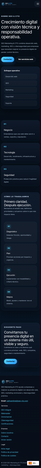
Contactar (8, 59)
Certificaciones (7, 424)
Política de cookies (8, 456)
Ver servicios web (25, 59)
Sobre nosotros (7, 433)
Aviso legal (5, 449)
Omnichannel (6, 417)
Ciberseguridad (7, 420)
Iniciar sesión (6, 440)
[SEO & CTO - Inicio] (11, 4)
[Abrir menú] (37, 3)
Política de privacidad (9, 452)
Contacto (4, 436)
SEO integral (6, 410)
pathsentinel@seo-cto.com (17, 401)
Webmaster (5, 413)
